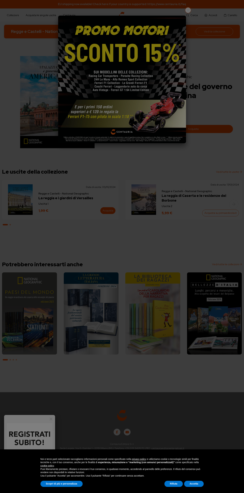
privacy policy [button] (139, 459)
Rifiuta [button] (173, 483)
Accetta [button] (194, 483)
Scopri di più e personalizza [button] (61, 483)
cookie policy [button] (47, 465)
